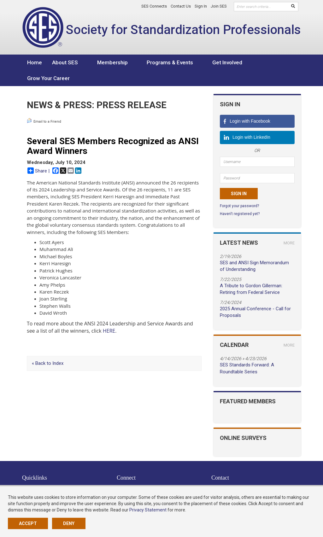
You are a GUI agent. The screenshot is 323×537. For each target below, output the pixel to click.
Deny (68, 523)
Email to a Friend (44, 105)
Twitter (126, 471)
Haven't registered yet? (240, 198)
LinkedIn (128, 478)
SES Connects (154, 6)
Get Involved (200, 62)
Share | (38, 155)
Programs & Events (152, 62)
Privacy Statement (148, 509)
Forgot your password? (239, 190)
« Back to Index (47, 347)
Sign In (201, 6)
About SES (65, 62)
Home (34, 62)
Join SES (219, 6)
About (27, 478)
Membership (103, 62)
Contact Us (181, 6)
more (289, 227)
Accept (28, 523)
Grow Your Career (246, 62)
